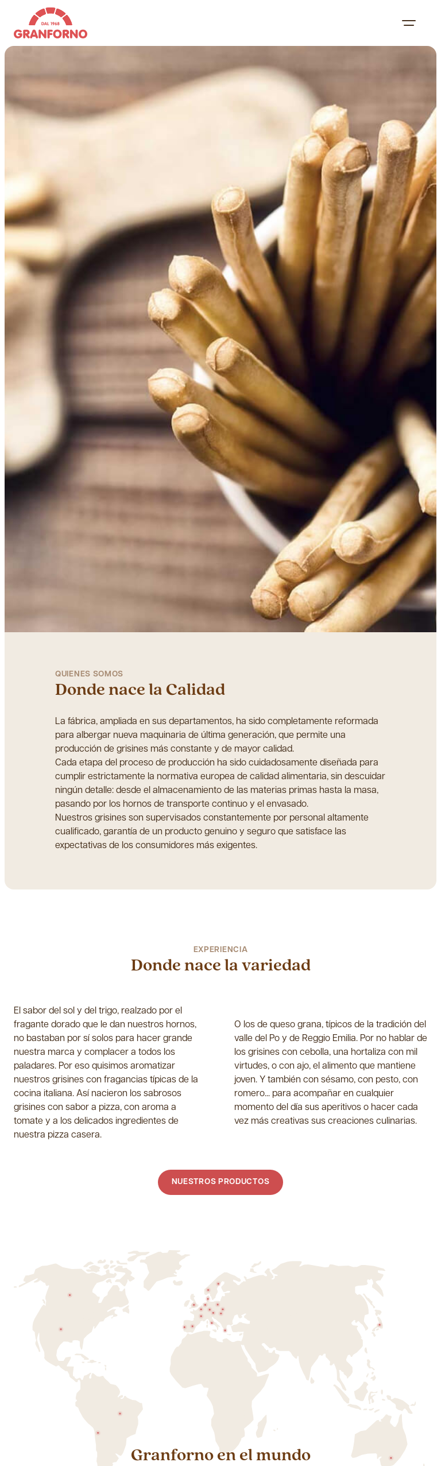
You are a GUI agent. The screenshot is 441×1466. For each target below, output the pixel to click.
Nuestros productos (221, 1182)
